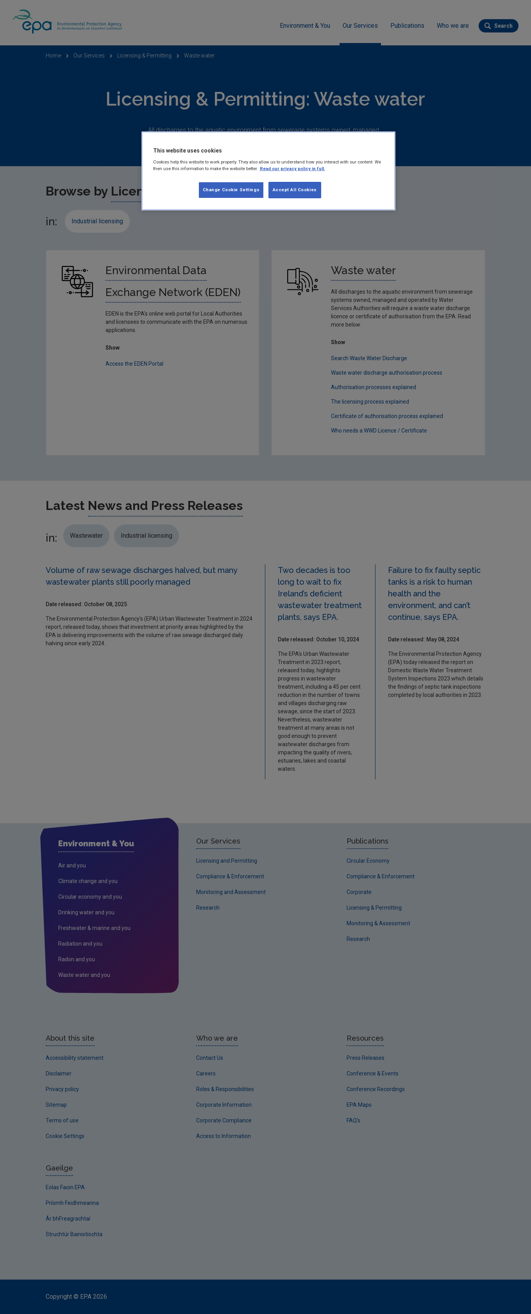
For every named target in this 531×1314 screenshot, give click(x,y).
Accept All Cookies (295, 189)
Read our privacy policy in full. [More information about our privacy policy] (292, 168)
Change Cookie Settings (231, 189)
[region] (268, 170)
